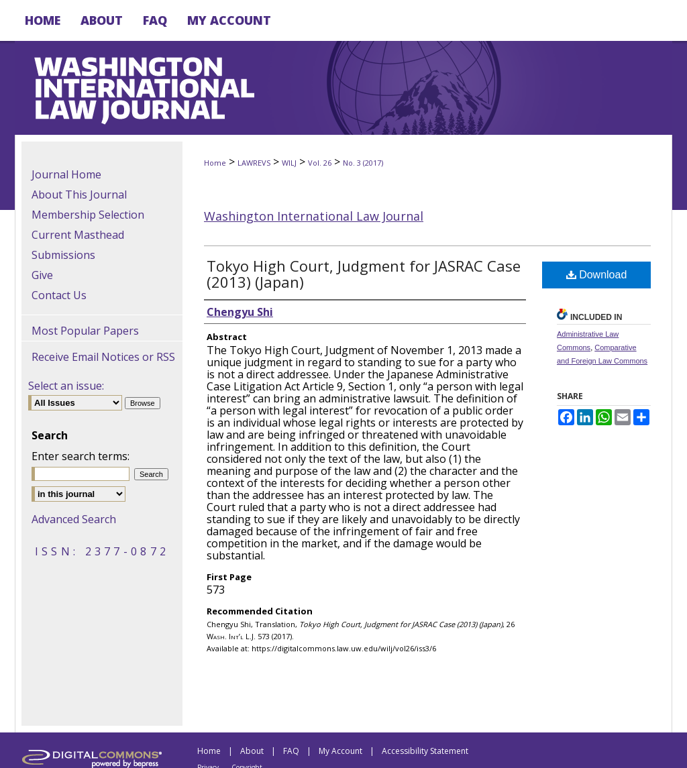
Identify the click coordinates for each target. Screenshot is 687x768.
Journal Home (66, 174)
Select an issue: (66, 385)
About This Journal (79, 194)
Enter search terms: (80, 456)
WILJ (289, 163)
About (252, 751)
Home (215, 163)
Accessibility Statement (425, 751)
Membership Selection (88, 214)
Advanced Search (74, 519)
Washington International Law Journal (313, 216)
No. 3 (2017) (363, 163)
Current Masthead (78, 234)
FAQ (291, 751)
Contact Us (59, 295)
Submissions (63, 255)
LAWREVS (253, 163)
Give (42, 275)
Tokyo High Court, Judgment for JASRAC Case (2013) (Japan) (364, 274)
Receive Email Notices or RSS (103, 356)
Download (596, 274)
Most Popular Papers (85, 330)
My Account (340, 751)
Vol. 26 (319, 163)
